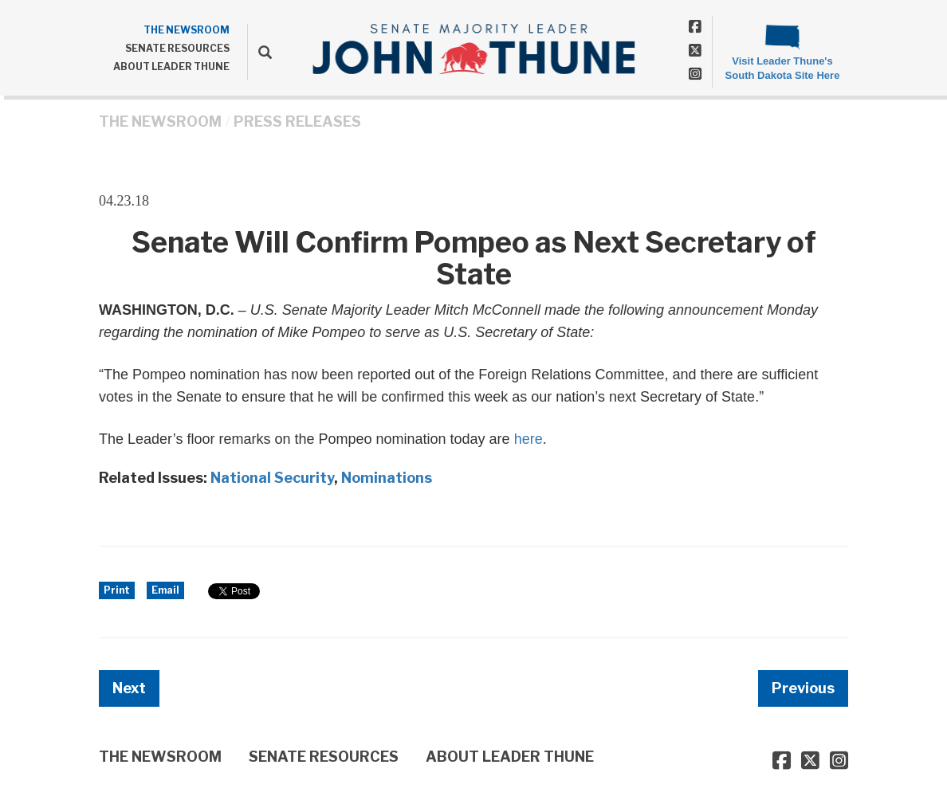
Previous (803, 688)
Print (117, 590)
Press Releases (297, 121)
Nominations (386, 477)
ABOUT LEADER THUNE (171, 67)
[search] (259, 52)
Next (129, 688)
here (528, 439)
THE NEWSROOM (186, 30)
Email (165, 590)
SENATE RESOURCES (177, 48)
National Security (272, 477)
